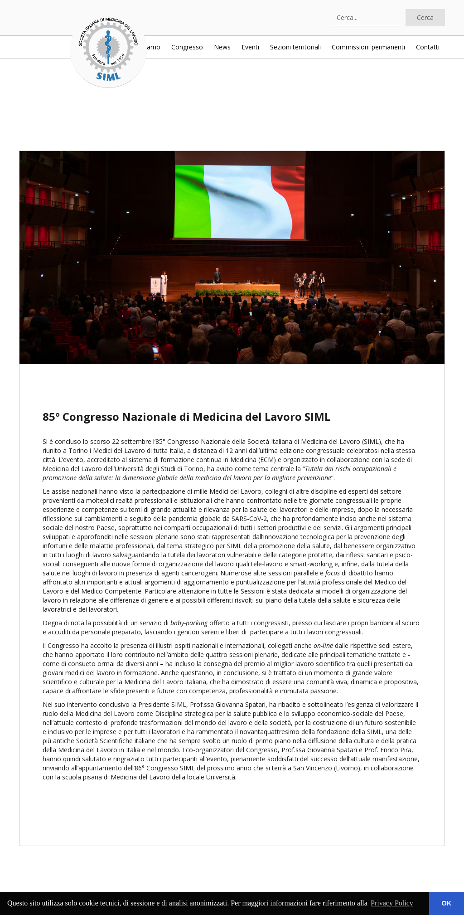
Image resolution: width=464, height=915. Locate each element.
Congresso (187, 47)
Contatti (428, 47)
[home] (108, 49)
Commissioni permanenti (368, 47)
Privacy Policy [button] (392, 903)
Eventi (250, 47)
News (222, 47)
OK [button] (447, 903)
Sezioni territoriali (295, 47)
